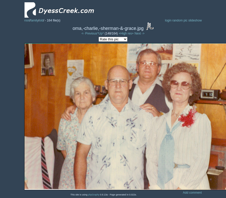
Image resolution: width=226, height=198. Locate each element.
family (34, 20)
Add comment (192, 192)
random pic (179, 20)
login (168, 20)
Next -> (140, 33)
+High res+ (127, 33)
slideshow (195, 20)
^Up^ (100, 33)
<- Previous (89, 33)
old (41, 20)
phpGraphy (94, 194)
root (27, 20)
